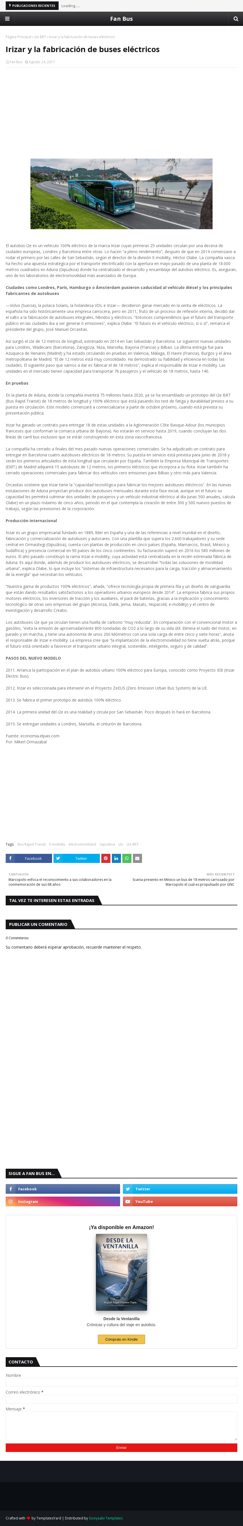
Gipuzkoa (107, 844)
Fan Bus (121, 18)
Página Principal (18, 36)
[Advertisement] (121, 113)
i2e (120, 844)
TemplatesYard (48, 1518)
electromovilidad (82, 844)
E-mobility (57, 844)
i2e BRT (40, 36)
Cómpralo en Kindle (121, 1339)
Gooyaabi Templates (106, 1518)
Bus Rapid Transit (32, 844)
